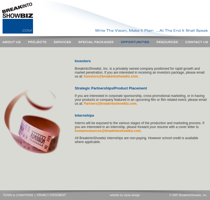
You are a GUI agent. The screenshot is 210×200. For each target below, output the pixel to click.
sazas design (132, 195)
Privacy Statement (51, 195)
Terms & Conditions (18, 195)
